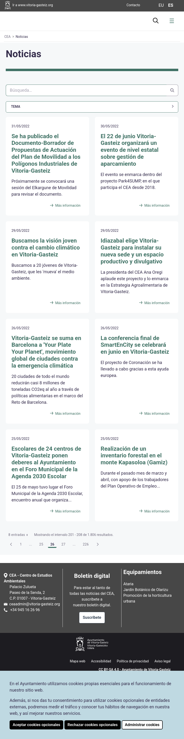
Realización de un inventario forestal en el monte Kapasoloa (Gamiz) (134, 455)
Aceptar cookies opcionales (36, 724)
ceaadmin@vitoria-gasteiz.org (34, 604)
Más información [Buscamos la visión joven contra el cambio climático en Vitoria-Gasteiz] (67, 303)
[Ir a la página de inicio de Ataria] (19, 20)
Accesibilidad (101, 661)
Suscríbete (92, 617)
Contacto (133, 5)
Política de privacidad (133, 661)
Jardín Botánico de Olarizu (145, 589)
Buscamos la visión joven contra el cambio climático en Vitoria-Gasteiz (46, 247)
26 (53, 545)
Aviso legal (163, 661)
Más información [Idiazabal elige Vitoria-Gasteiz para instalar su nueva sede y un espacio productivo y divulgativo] (157, 303)
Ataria (128, 584)
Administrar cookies (142, 724)
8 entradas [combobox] (19, 535)
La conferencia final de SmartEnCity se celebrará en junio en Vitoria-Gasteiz (135, 345)
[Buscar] (86, 90)
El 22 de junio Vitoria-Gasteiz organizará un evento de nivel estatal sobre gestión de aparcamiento (130, 150)
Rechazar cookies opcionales (93, 724)
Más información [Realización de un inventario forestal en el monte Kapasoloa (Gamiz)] (157, 511)
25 (42, 545)
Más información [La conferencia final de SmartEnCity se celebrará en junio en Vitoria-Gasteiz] (157, 413)
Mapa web (77, 661)
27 (64, 545)
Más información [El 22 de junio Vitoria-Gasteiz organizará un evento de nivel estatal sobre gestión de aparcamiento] (157, 205)
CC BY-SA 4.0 (109, 669)
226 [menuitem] (87, 545)
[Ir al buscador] (156, 20)
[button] (92, 107)
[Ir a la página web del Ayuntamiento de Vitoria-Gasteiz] (41, 5)
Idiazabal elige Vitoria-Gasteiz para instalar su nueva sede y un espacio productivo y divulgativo (132, 251)
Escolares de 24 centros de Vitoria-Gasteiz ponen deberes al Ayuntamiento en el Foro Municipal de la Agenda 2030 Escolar (46, 462)
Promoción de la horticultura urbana (147, 598)
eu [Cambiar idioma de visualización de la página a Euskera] (161, 5)
